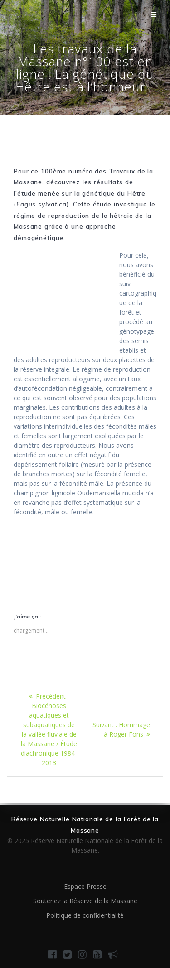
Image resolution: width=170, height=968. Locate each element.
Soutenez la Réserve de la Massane (85, 900)
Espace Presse (85, 886)
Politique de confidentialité (85, 915)
